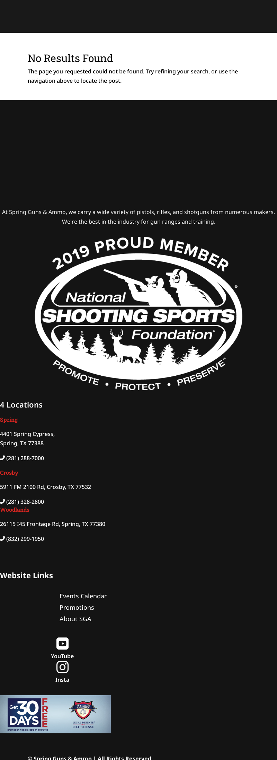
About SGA (75, 619)
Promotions (77, 607)
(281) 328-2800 (25, 502)
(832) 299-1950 (25, 539)
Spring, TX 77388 (22, 443)
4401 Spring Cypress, (27, 434)
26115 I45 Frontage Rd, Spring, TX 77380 (52, 524)
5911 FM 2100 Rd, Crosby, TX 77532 (45, 487)
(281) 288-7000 (25, 458)
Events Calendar (83, 596)
